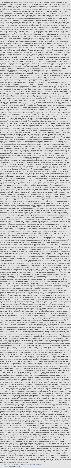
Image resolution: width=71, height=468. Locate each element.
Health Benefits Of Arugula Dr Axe (25, 464)
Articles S (38, 464)
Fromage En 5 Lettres (10, 464)
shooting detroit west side (11, 1)
